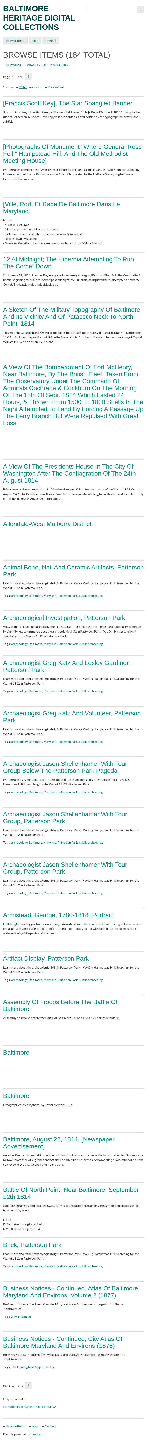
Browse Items (15, 40)
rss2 (53, 1406)
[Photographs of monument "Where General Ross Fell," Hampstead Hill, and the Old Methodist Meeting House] (72, 153)
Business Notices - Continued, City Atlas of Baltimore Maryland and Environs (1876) (62, 1342)
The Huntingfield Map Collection (33, 1367)
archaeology (19, 595)
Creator (37, 87)
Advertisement (21, 1316)
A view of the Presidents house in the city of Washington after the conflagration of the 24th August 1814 (69, 473)
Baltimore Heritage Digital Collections (39, 17)
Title (22, 87)
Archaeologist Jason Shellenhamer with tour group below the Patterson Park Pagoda (65, 767)
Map (35, 40)
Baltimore (35, 595)
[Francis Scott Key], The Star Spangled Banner (67, 103)
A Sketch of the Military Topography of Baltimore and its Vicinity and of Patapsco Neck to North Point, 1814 (71, 316)
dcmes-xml (18, 1406)
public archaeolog (91, 595)
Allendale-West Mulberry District (47, 523)
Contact (51, 40)
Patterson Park (68, 595)
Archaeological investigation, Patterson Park (64, 617)
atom (6, 1406)
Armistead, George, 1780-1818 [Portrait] (58, 915)
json (30, 1406)
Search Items (59, 64)
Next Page (28, 76)
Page (9, 77)
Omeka (36, 1434)
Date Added (56, 87)
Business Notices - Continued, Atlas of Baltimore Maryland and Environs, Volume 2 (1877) (70, 1292)
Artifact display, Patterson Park (46, 958)
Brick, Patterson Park (32, 1244)
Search (140, 9)
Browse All (13, 64)
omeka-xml (41, 1406)
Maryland (49, 595)
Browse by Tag (36, 64)
